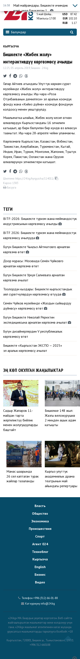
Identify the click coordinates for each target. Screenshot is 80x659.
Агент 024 (40, 544)
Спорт (40, 536)
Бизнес (40, 574)
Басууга (9, 187)
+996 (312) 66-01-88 (45, 598)
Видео (40, 582)
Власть (40, 506)
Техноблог (40, 551)
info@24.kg (48, 603)
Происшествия (40, 528)
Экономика (40, 521)
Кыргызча (11, 46)
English (40, 567)
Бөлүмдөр (16, 32)
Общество (40, 513)
